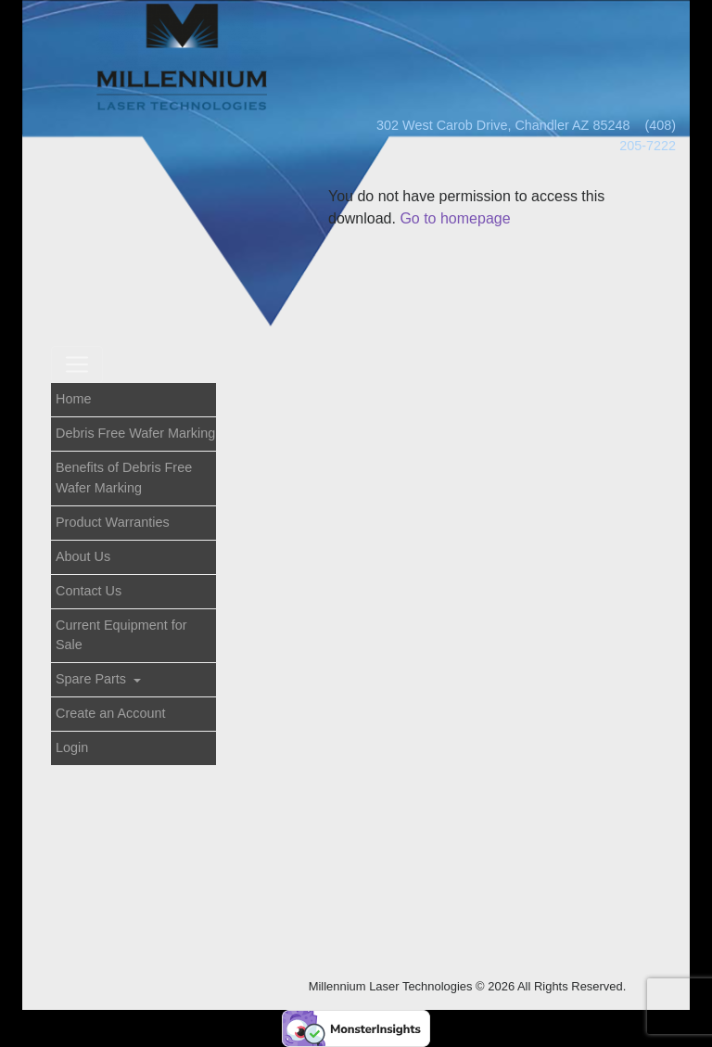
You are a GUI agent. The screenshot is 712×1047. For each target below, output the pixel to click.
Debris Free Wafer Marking (135, 433)
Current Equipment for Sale (121, 635)
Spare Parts (93, 678)
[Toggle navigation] (77, 364)
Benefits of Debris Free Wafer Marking (124, 477)
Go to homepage (455, 218)
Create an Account (110, 713)
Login (72, 747)
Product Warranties (113, 522)
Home (73, 398)
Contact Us (88, 590)
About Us (83, 556)
